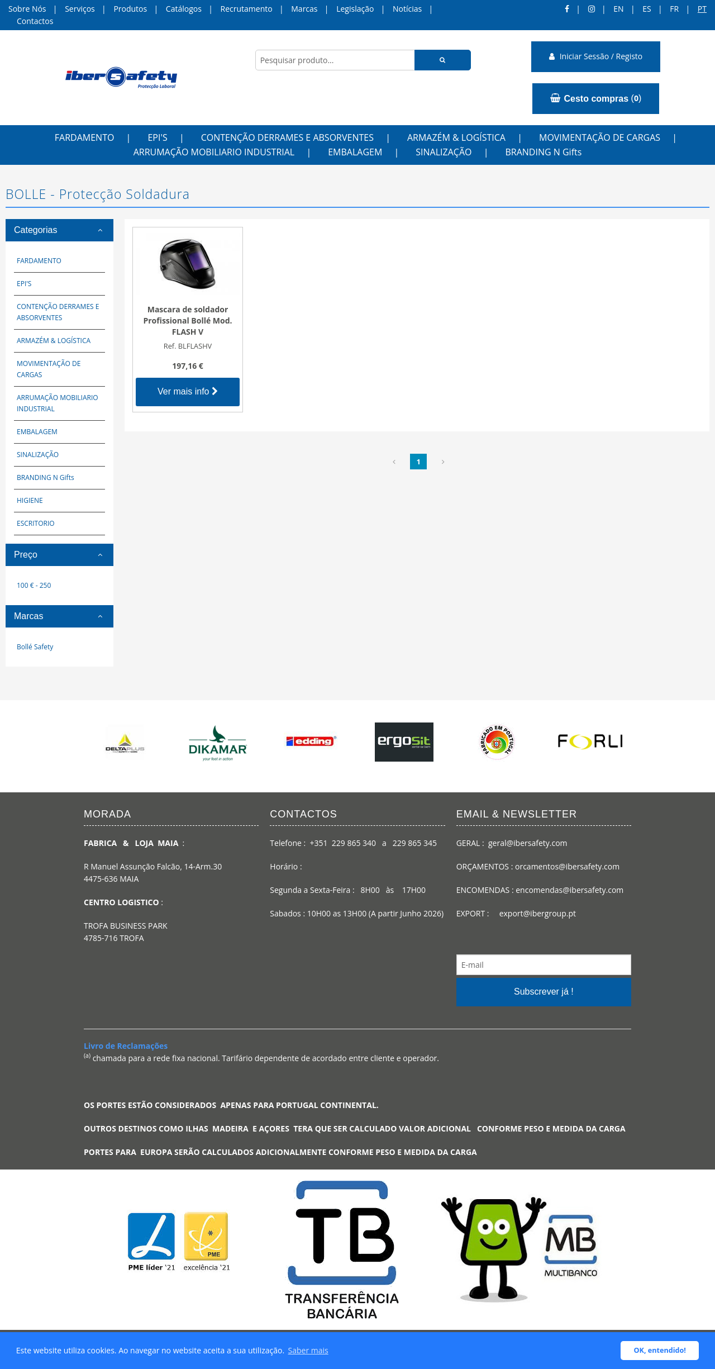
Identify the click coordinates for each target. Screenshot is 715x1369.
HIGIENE (30, 500)
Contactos (35, 21)
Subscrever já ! (544, 991)
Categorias (35, 230)
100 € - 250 (34, 585)
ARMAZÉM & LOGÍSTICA (456, 137)
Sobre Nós (27, 8)
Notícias (407, 8)
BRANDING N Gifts (543, 152)
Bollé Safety (35, 647)
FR (674, 8)
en (618, 8)
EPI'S (157, 137)
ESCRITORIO (36, 523)
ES (646, 8)
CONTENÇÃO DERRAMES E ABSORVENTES (287, 137)
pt (702, 8)
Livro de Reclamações (126, 1045)
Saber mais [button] (308, 1350)
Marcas (304, 8)
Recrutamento (247, 8)
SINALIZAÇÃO (443, 152)
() (595, 98)
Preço (25, 554)
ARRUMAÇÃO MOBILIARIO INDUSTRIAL (214, 152)
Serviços (80, 8)
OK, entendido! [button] (660, 1350)
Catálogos (184, 8)
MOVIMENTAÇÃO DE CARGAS (599, 137)
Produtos (130, 8)
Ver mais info (188, 391)
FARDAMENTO (85, 137)
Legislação (355, 8)
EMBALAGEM (355, 152)
